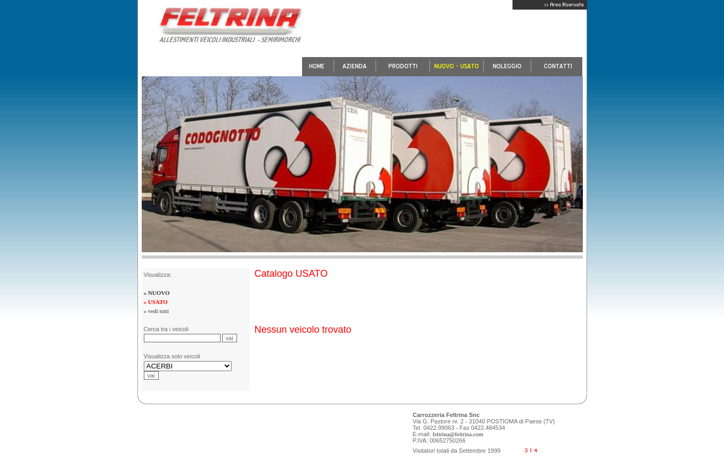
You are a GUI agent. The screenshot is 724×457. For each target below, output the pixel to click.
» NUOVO (157, 293)
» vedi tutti (156, 311)
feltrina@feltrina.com (458, 434)
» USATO (156, 302)
